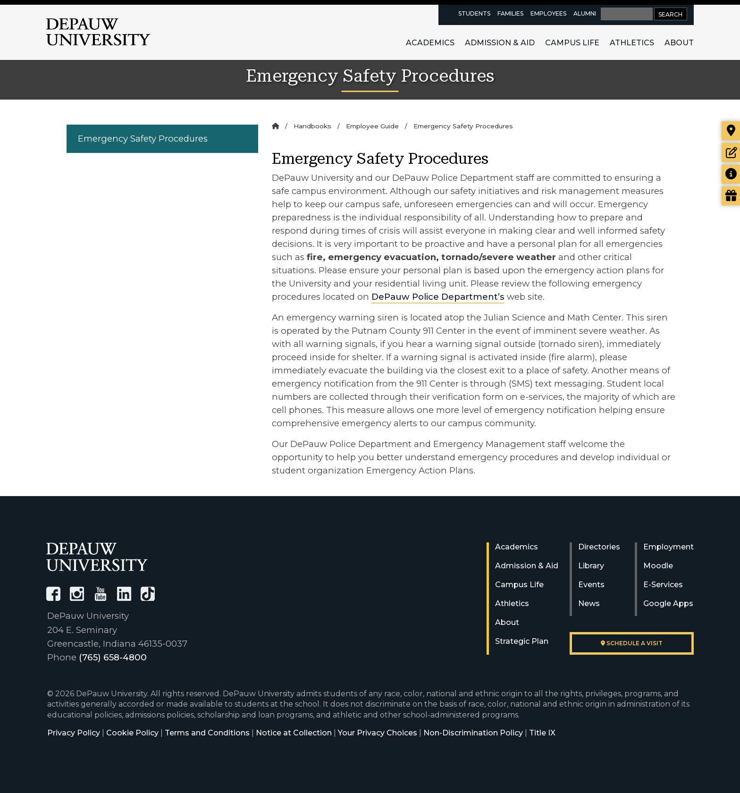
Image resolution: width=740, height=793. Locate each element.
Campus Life (572, 42)
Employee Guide (372, 126)
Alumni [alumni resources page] (584, 13)
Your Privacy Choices (377, 732)
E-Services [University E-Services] (663, 584)
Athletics (632, 42)
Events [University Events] (591, 584)
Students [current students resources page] (474, 13)
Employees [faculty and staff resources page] (548, 13)
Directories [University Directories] (599, 546)
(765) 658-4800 (113, 657)
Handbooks (312, 126)
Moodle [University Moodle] (658, 565)
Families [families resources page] (510, 13)
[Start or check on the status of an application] (731, 152)
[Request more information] (731, 174)
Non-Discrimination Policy (473, 732)
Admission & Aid (500, 42)
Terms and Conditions (207, 732)
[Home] (275, 126)
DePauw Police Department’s (438, 296)
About (679, 42)
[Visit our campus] (731, 130)
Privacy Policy (73, 732)
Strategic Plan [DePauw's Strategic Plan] (521, 641)
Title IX (542, 732)
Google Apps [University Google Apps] (668, 603)
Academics (430, 42)
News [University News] (589, 603)
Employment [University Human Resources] (668, 546)
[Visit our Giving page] (731, 195)
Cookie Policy (132, 732)
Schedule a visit (632, 643)
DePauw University (98, 32)
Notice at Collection (294, 732)
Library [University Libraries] (591, 565)
